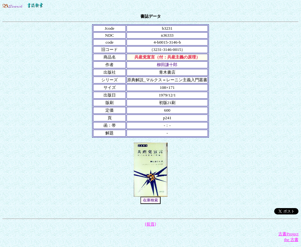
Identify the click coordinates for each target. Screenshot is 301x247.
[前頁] (150, 224)
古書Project (288, 234)
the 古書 (291, 239)
